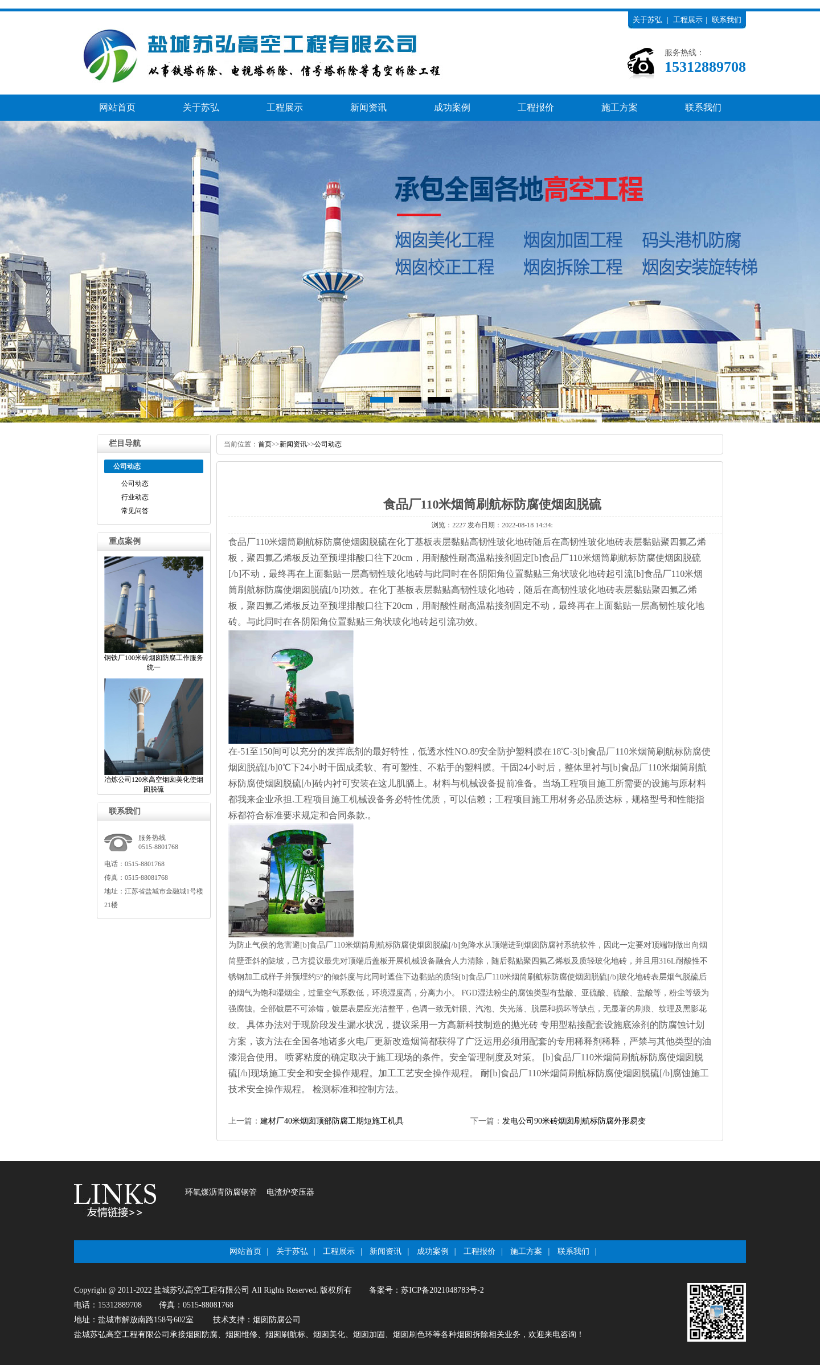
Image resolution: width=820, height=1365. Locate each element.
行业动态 (135, 497)
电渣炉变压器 (290, 1192)
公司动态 (135, 483)
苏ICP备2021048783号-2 (442, 1290)
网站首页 (117, 107)
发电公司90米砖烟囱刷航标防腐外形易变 (574, 1121)
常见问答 (135, 511)
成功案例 (452, 107)
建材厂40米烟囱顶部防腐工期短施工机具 (332, 1121)
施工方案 (619, 107)
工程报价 (536, 107)
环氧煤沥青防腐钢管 (221, 1192)
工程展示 (688, 19)
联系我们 (726, 19)
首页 (265, 444)
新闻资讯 (368, 107)
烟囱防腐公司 (277, 1319)
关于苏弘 (647, 19)
